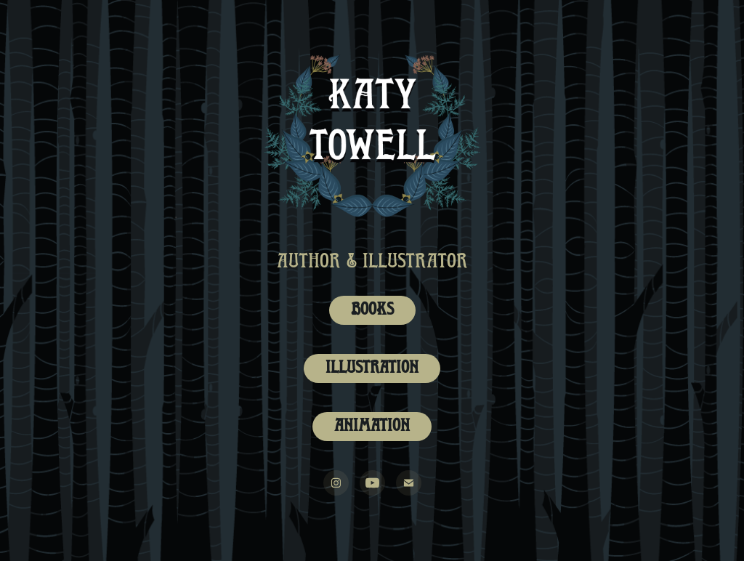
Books (372, 310)
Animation (372, 426)
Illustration (372, 368)
